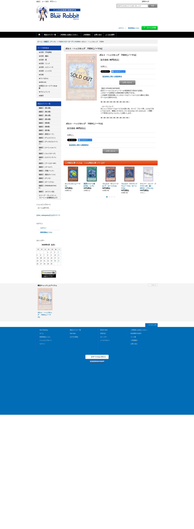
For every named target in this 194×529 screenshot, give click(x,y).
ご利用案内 (134, 340)
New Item (73, 333)
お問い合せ (134, 344)
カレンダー (103, 337)
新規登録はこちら (133, 28)
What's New (104, 330)
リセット (153, 285)
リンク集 (133, 337)
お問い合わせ (127, 82)
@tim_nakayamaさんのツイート (48, 215)
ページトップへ (152, 325)
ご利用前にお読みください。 (139, 330)
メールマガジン (105, 340)
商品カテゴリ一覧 (75, 330)
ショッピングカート (46, 340)
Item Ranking (44, 330)
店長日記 (103, 333)
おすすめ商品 (74, 337)
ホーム (42, 333)
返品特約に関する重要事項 (112, 77)
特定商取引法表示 (136, 333)
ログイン (121, 28)
